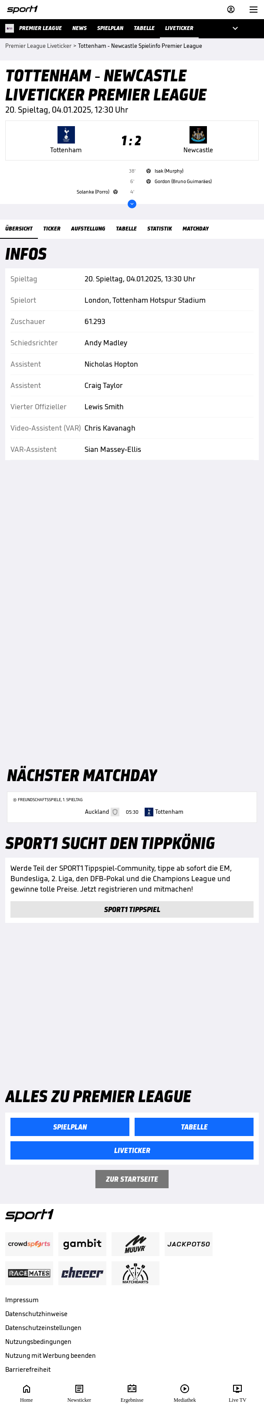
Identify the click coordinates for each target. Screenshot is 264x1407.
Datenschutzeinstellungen (43, 1327)
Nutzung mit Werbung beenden (50, 1355)
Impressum (22, 1300)
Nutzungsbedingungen (38, 1341)
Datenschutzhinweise (36, 1314)
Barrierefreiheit (28, 1369)
